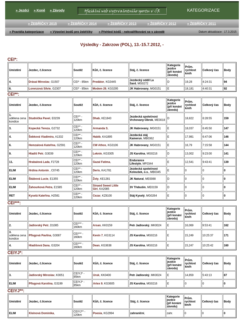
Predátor (98, 81)
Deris (96, 170)
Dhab (96, 118)
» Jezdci (22, 10)
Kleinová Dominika (41, 313)
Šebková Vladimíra (41, 136)
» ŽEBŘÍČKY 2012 (161, 23)
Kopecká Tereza (39, 128)
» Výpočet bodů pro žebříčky (71, 31)
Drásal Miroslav (39, 81)
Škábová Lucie (38, 178)
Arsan (97, 225)
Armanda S (100, 128)
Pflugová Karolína (41, 283)
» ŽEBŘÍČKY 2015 (42, 23)
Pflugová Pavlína (40, 235)
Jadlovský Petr (39, 225)
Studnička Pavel (39, 118)
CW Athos (99, 145)
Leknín (97, 153)
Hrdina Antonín (39, 170)
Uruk (96, 275)
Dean (96, 245)
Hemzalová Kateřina (42, 145)
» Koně (39, 10)
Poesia (97, 313)
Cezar (96, 195)
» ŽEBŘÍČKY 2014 (82, 23)
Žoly (96, 178)
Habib (96, 136)
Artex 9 (98, 283)
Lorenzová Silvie (40, 88)
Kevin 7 (98, 235)
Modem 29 (99, 88)
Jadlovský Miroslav (41, 275)
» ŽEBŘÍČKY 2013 (122, 23)
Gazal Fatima (101, 162)
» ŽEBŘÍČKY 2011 (201, 23)
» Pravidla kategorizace (26, 31)
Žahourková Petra (40, 187)
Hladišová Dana (39, 245)
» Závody (57, 10)
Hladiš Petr (36, 153)
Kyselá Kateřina (39, 195)
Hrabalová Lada (39, 162)
